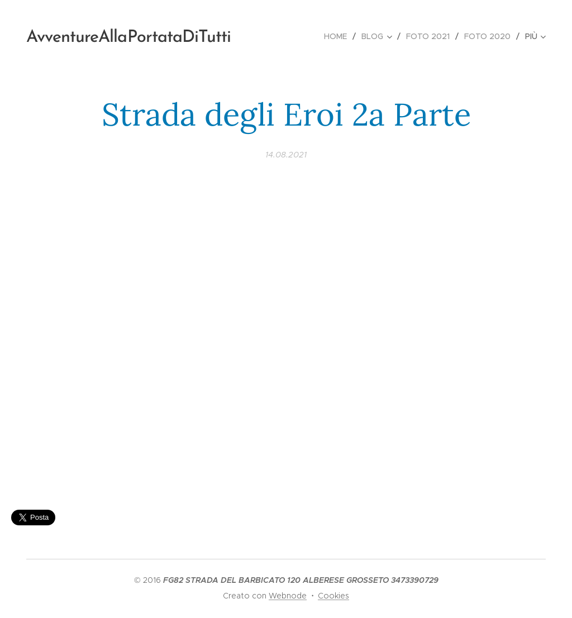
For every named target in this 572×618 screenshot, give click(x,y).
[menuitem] (338, 36)
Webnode (288, 596)
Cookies (333, 596)
